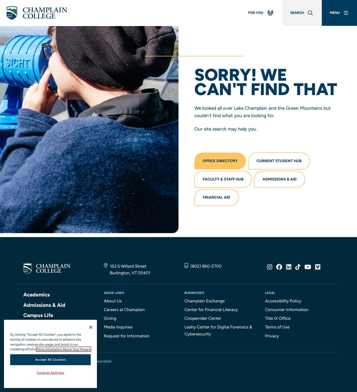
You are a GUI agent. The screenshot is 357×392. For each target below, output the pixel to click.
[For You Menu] (261, 13)
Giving (110, 318)
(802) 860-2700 (206, 266)
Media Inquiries (118, 326)
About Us (113, 300)
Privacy (272, 335)
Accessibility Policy (283, 300)
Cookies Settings (50, 373)
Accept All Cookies (50, 359)
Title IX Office (278, 318)
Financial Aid (216, 197)
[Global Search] (302, 13)
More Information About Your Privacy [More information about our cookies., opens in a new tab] (63, 349)
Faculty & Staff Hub (223, 179)
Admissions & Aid (280, 179)
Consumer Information (286, 309)
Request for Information (126, 335)
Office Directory (220, 161)
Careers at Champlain (124, 309)
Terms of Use (277, 326)
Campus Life (38, 315)
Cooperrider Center (202, 318)
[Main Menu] (339, 13)
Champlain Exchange (204, 300)
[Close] (90, 327)
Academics (36, 294)
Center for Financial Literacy (211, 309)
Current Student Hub (279, 161)
